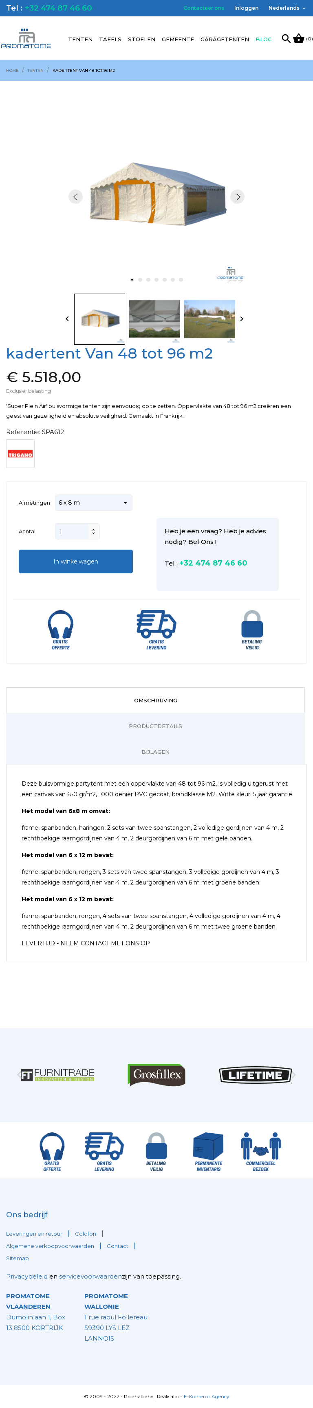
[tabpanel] (156, 196)
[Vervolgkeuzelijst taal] (288, 8)
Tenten (80, 39)
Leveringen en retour (34, 1233)
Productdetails (155, 726)
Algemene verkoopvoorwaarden (50, 1246)
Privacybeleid (27, 1276)
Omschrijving (155, 700)
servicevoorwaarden (90, 1276)
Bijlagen (155, 752)
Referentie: (23, 432)
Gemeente (178, 39)
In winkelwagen (75, 561)
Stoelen (141, 39)
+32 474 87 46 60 (58, 8)
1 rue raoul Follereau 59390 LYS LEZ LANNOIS (116, 1317)
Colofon (85, 1233)
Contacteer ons (203, 8)
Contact (117, 1246)
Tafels (110, 39)
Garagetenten (225, 39)
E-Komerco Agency (206, 1396)
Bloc (263, 39)
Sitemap (17, 1258)
